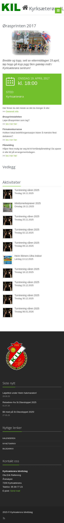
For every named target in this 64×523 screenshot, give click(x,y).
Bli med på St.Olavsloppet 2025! (18, 412)
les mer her (11, 124)
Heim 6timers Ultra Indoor (28, 255)
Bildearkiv (8, 449)
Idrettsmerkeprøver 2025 (28, 203)
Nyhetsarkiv (9, 444)
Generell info (12, 111)
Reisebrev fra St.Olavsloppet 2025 (19, 402)
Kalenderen (9, 438)
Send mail (15, 491)
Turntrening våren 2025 (27, 190)
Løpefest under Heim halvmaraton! (20, 393)
